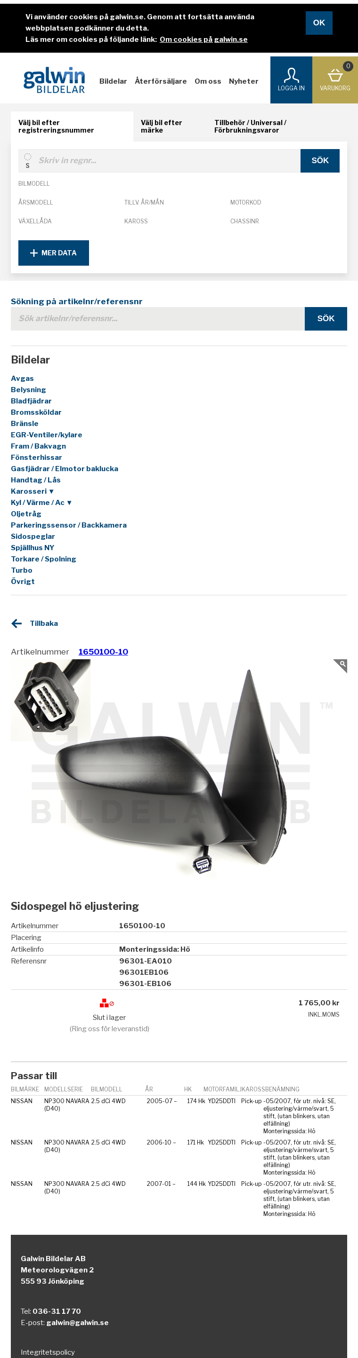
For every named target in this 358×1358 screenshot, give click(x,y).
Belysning (28, 390)
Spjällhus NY (33, 548)
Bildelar (113, 81)
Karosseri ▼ (33, 491)
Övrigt (23, 581)
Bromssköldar (36, 412)
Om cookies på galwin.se (204, 39)
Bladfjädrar (31, 401)
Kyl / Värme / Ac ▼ (42, 502)
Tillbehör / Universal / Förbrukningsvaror (250, 126)
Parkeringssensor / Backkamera (69, 525)
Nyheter (244, 81)
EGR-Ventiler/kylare (46, 435)
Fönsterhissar (36, 457)
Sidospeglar (33, 536)
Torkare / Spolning (43, 559)
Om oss (208, 81)
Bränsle (25, 423)
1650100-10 (103, 651)
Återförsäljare (161, 81)
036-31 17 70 (57, 1311)
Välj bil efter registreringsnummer (56, 126)
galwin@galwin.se (77, 1323)
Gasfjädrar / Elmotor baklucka (64, 469)
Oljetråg (26, 514)
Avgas (22, 378)
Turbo (22, 570)
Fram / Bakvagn (38, 446)
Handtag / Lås (36, 480)
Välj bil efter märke (161, 126)
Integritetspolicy (48, 1352)
